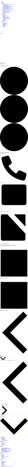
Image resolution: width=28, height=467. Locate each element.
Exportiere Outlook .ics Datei (4, 440)
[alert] (14, 263)
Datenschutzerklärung (4, 465)
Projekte (2, 3)
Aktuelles (2, 2)
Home (2, 1)
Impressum (2, 464)
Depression (4, 12)
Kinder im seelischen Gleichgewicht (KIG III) (8, 9)
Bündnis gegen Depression (6, 8)
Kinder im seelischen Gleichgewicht (5, 448)
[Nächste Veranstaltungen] (1, 354)
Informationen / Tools (5, 20)
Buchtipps (4, 19)
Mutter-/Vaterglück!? (3, 449)
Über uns (4, 22)
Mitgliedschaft (4, 24)
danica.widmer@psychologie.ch (5, 211)
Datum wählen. (8, 360)
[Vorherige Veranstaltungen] (14, 353)
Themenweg (4, 15)
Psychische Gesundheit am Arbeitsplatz (7, 11)
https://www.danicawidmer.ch (5, 243)
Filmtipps (2, 455)
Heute (0, 355)
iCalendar (2, 437)
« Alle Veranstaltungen (2, 153)
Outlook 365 (2, 438)
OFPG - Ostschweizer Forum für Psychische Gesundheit (7, 466)
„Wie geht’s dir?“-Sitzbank (6, 17)
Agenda (2, 444)
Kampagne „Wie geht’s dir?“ (6, 7)
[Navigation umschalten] (0, 0)
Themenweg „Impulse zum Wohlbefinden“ (6, 450)
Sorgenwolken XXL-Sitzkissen (6, 18)
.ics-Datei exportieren (4, 439)
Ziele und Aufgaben (5, 23)
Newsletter (4, 25)
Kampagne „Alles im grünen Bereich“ (7, 6)
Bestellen (4, 14)
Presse (3, 21)
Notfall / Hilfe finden (3, 26)
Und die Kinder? (5, 13)
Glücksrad (4, 16)
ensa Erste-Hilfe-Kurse (5, 5)
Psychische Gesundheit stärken (6, 10)
